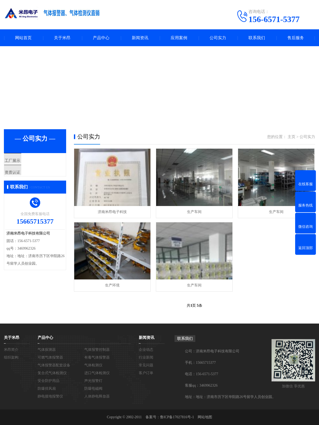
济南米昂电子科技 (112, 212)
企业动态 (146, 350)
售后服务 (295, 38)
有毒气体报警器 (97, 357)
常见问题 (146, 365)
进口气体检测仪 (97, 373)
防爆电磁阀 (93, 388)
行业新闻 (146, 357)
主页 (291, 137)
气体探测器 (47, 350)
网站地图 (205, 417)
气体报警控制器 (97, 350)
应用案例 (179, 38)
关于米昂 (62, 38)
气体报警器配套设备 (54, 365)
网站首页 (23, 38)
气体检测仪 (93, 365)
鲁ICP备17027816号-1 (177, 417)
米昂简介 (11, 350)
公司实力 (218, 38)
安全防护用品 (48, 381)
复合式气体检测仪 (52, 373)
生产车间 (194, 212)
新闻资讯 (140, 38)
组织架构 (11, 357)
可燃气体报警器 (50, 357)
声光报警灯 (93, 381)
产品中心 (101, 38)
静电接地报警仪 (50, 396)
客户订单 (146, 373)
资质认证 (24, 176)
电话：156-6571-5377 (201, 374)
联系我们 (256, 38)
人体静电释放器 (97, 396)
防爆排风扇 (47, 388)
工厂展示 (24, 161)
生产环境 (112, 285)
